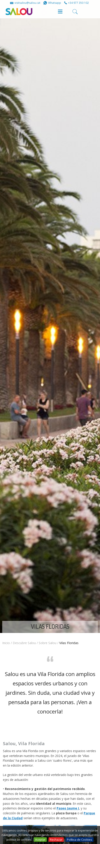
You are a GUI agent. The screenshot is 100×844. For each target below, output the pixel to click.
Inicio (6, 643)
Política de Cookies (79, 840)
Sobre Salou (47, 643)
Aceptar (40, 840)
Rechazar (56, 840)
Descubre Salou (24, 643)
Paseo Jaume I (68, 808)
